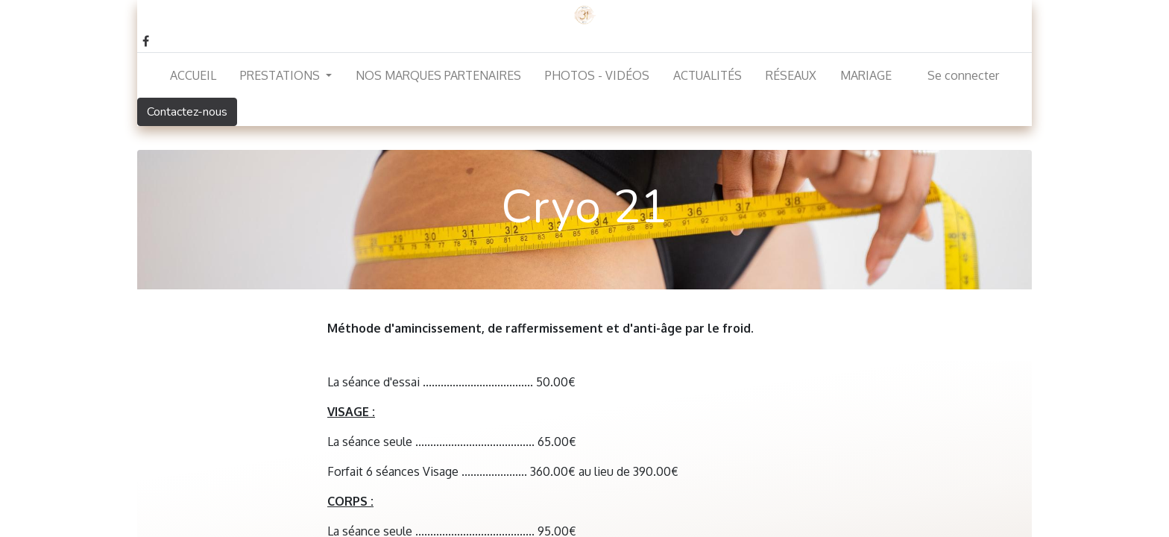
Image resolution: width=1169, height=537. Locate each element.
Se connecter (963, 75)
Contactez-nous (187, 112)
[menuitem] (193, 75)
